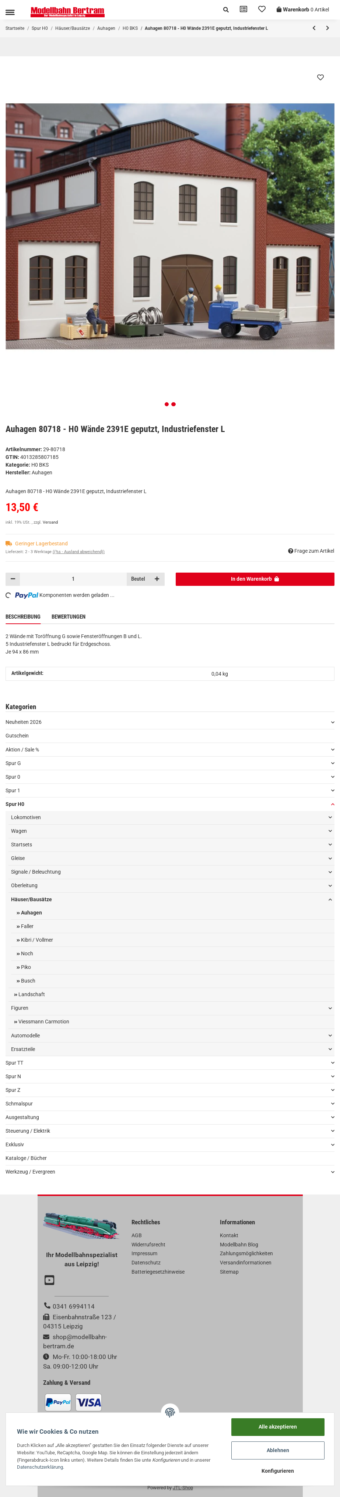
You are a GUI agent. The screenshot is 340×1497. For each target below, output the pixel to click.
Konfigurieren (278, 1471)
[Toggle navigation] (10, 12)
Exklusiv (15, 1144)
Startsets (21, 844)
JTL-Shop (183, 1487)
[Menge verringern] (13, 579)
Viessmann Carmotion (43, 1021)
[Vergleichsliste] (243, 10)
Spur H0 (15, 804)
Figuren (19, 1008)
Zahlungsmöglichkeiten (246, 1253)
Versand (50, 522)
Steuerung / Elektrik (28, 1131)
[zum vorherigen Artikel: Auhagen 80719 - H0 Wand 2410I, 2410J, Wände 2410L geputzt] (314, 28)
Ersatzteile (23, 1049)
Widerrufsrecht (148, 1245)
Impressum (144, 1253)
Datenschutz (146, 1263)
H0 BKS (40, 465)
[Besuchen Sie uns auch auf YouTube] (50, 1281)
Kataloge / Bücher (26, 1158)
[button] (226, 9)
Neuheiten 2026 (24, 722)
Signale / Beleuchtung (36, 872)
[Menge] (73, 579)
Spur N (13, 1076)
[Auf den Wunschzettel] (320, 77)
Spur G (13, 763)
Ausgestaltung (22, 1117)
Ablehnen (278, 1450)
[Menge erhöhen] (157, 579)
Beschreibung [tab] (23, 616)
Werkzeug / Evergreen (30, 1172)
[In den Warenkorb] (255, 579)
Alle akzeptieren (278, 1427)
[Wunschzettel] (262, 10)
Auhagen (31, 913)
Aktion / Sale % (22, 750)
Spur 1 (13, 790)
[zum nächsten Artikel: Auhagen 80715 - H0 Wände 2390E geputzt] (327, 28)
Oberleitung (24, 885)
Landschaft (31, 994)
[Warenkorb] (302, 10)
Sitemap (229, 1272)
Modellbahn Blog (239, 1245)
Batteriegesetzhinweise (158, 1272)
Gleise (18, 858)
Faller (27, 926)
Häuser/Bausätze (31, 899)
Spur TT (14, 1063)
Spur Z (13, 1090)
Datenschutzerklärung (40, 1467)
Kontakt (229, 1235)
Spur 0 (13, 777)
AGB (137, 1235)
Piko (25, 967)
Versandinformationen (245, 1263)
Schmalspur (19, 1104)
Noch (26, 953)
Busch (27, 981)
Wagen (19, 831)
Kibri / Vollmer (36, 940)
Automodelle (25, 1035)
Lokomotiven (26, 817)
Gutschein (17, 736)
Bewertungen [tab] (68, 616)
